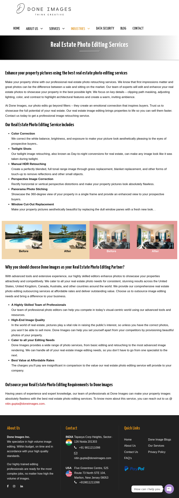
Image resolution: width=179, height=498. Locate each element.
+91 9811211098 (89, 447)
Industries (78, 29)
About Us (32, 29)
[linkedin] (23, 486)
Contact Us (131, 451)
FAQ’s (128, 458)
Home (16, 28)
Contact (138, 28)
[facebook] (10, 486)
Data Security (105, 28)
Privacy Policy (157, 451)
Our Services (156, 445)
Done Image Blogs (159, 439)
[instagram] (16, 486)
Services (54, 29)
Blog (123, 28)
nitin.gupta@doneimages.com (25, 403)
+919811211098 (89, 482)
